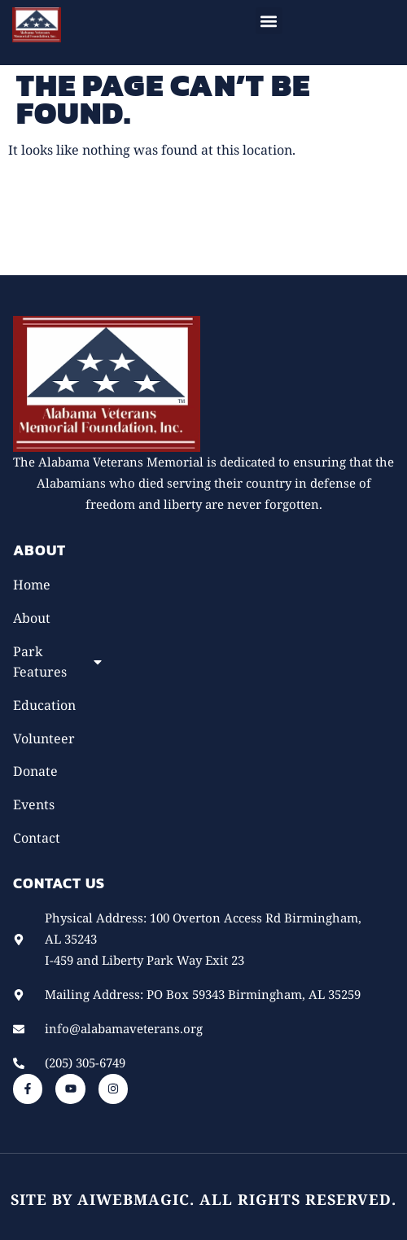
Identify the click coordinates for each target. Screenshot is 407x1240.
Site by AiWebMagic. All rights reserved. (203, 1199)
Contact (36, 838)
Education (44, 705)
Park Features (58, 661)
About (31, 618)
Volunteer (44, 738)
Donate (35, 771)
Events (34, 804)
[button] (269, 20)
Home (31, 585)
